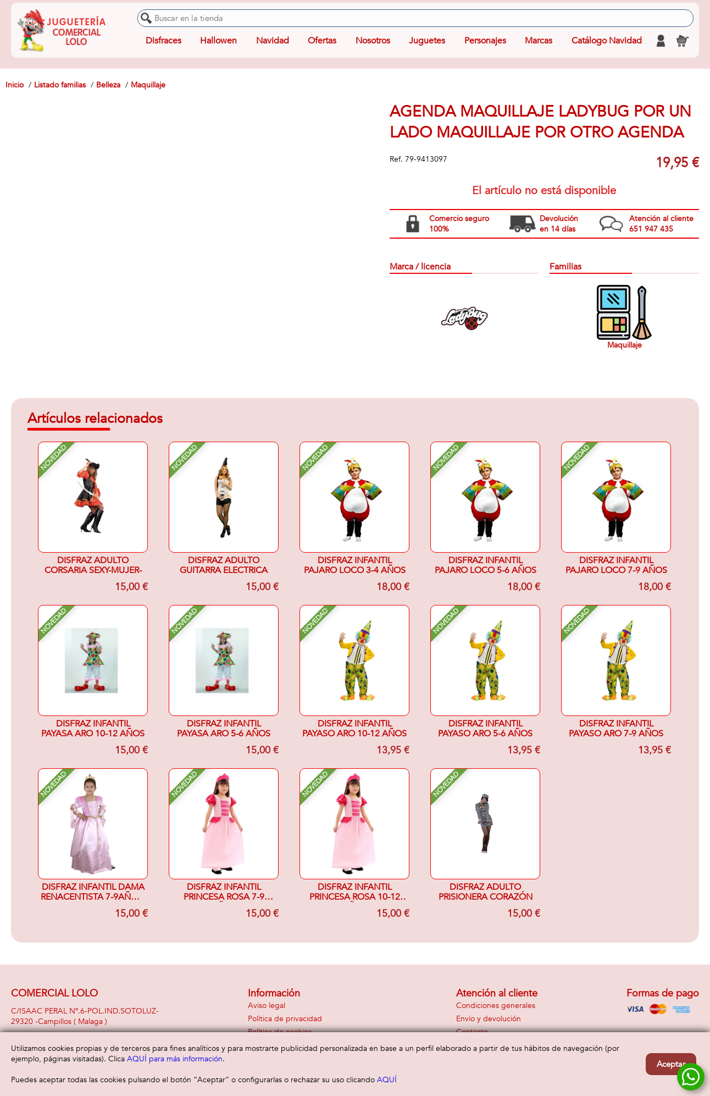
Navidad (272, 41)
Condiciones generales (495, 1005)
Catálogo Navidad (607, 41)
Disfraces (163, 41)
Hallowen (218, 41)
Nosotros (373, 41)
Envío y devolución (488, 1019)
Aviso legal (266, 1005)
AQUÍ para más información (175, 1059)
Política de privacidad (285, 1019)
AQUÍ (387, 1080)
